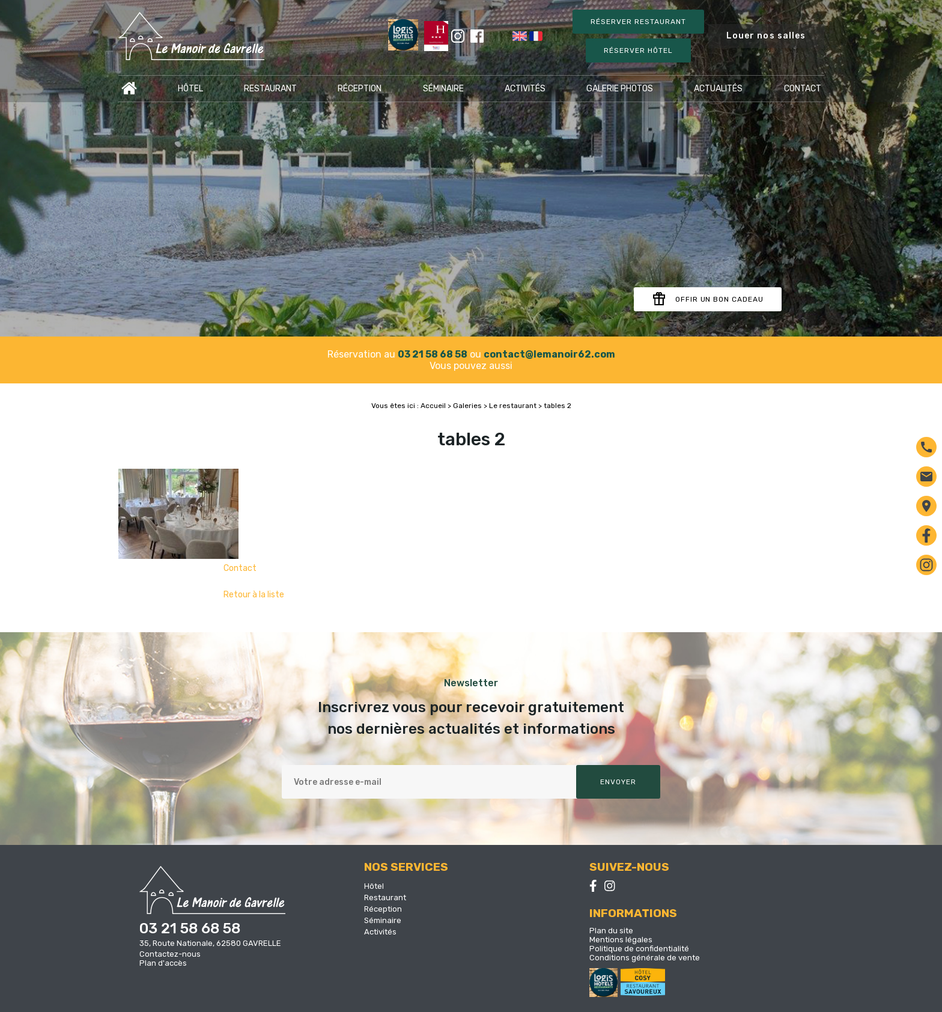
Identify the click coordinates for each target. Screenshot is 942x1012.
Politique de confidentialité (639, 948)
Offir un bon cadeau (708, 299)
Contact (802, 89)
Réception (359, 89)
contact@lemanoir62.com (549, 354)
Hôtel (190, 89)
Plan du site (611, 930)
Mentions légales (620, 939)
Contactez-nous (170, 954)
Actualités (718, 89)
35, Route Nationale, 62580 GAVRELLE (210, 943)
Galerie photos (619, 89)
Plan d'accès (163, 963)
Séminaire (443, 89)
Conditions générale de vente (644, 957)
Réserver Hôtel (638, 50)
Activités (525, 89)
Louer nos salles (766, 36)
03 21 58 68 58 (432, 354)
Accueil (129, 89)
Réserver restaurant (638, 21)
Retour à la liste (253, 595)
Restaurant (270, 89)
